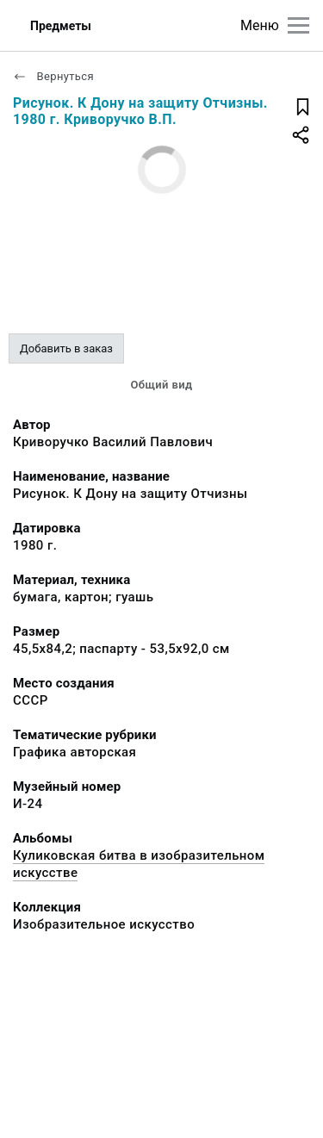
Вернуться (53, 76)
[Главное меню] (298, 25)
